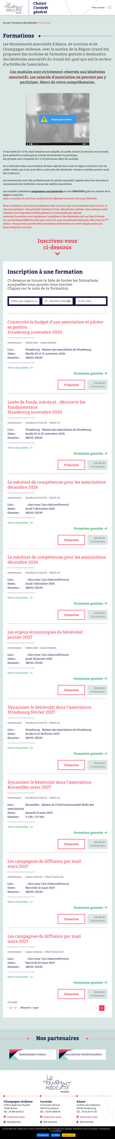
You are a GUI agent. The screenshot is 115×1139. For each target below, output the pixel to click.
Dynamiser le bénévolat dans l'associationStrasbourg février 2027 (49, 710)
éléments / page (29, 1007)
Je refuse (55, 1135)
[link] (82, 1008)
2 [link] (91, 1008)
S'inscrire (71, 385)
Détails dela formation (98, 385)
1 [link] (86, 1008)
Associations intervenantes (82, 1054)
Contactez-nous (16, 1116)
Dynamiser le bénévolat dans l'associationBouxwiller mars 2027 (49, 785)
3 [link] (96, 1008)
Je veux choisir (68, 1135)
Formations (45, 22)
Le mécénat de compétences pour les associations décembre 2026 (56, 485)
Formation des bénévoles (24, 22)
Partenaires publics (32, 1054)
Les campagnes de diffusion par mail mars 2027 (44, 864)
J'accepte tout (43, 1135)
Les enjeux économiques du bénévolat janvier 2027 (45, 635)
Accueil (6, 22)
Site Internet (14, 1121)
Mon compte (98, 7)
